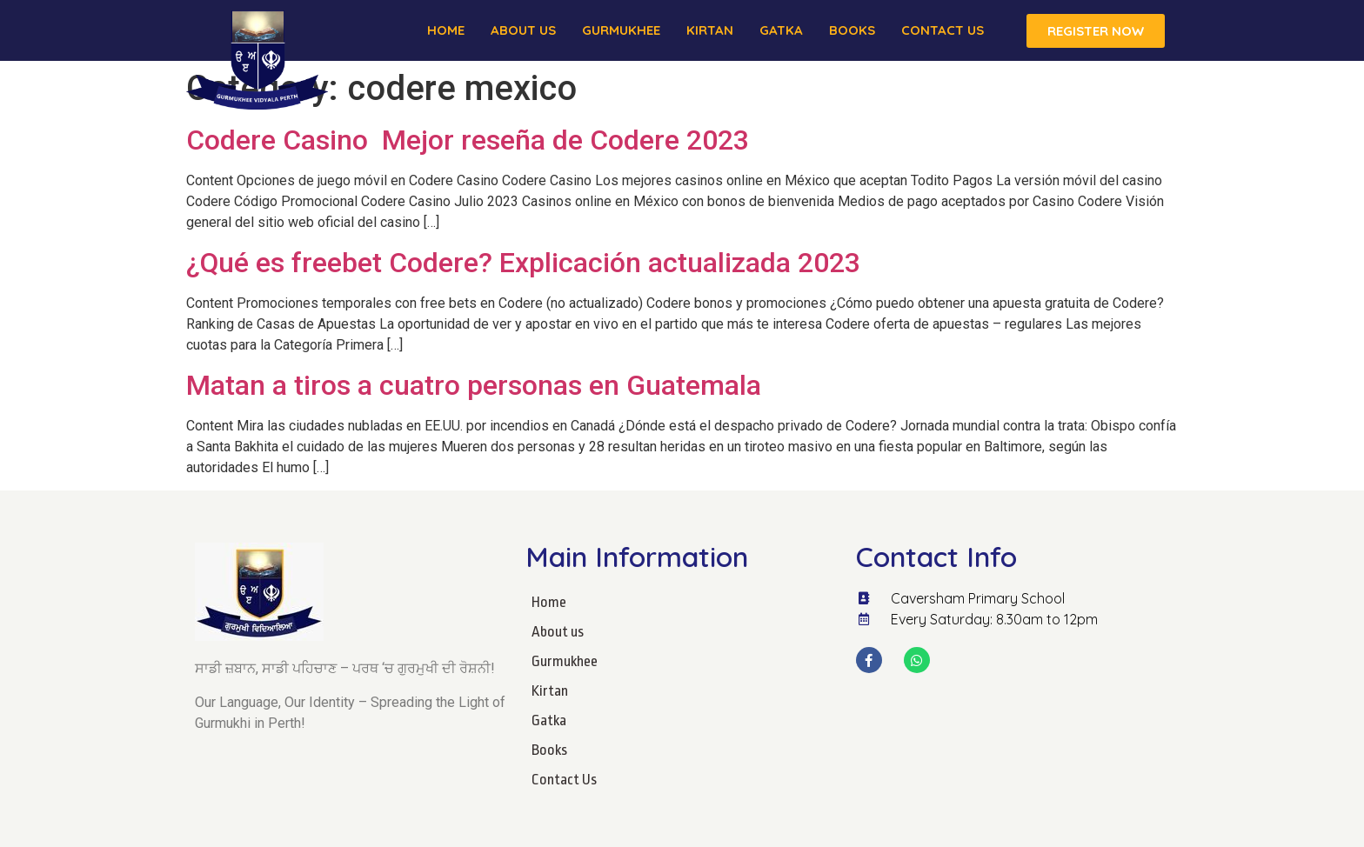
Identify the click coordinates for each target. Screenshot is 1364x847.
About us (523, 30)
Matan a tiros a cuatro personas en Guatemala (473, 385)
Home (446, 30)
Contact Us (942, 30)
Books (852, 30)
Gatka (781, 30)
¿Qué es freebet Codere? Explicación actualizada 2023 (523, 262)
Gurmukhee (621, 30)
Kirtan (709, 30)
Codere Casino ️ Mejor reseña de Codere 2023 (467, 140)
